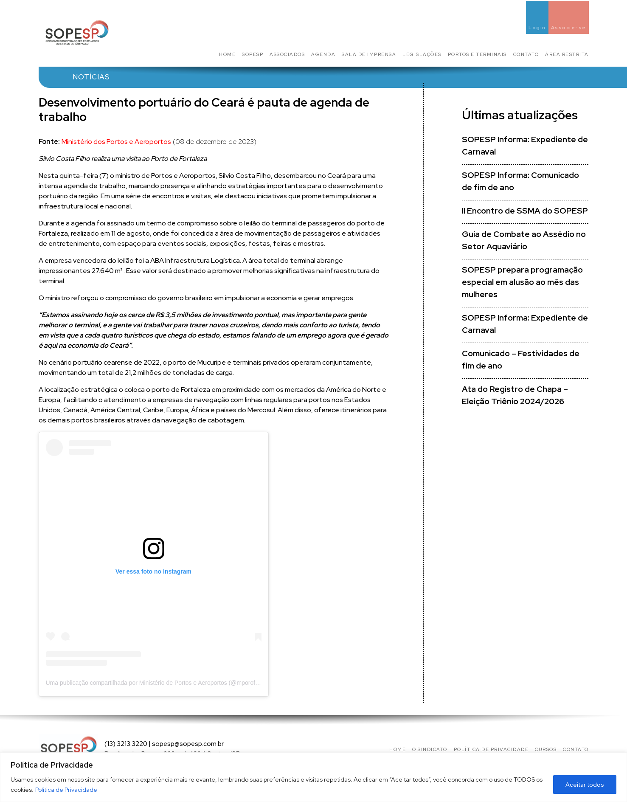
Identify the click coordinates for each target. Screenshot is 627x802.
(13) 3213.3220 (125, 744)
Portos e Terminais (477, 54)
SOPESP (252, 54)
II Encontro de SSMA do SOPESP (525, 210)
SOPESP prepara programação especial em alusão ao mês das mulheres (522, 282)
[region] (313, 777)
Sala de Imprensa (369, 54)
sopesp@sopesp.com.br (188, 744)
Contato (526, 54)
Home (227, 54)
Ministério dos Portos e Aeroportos (116, 141)
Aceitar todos (584, 784)
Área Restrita (567, 54)
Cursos (546, 749)
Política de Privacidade (66, 790)
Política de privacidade (491, 749)
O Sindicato (429, 749)
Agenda (323, 54)
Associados (287, 54)
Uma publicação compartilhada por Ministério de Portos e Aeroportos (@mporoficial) (156, 682)
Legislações (421, 54)
